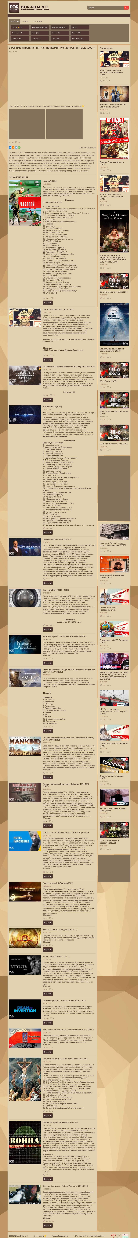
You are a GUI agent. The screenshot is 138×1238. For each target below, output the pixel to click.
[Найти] (126, 8)
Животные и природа (60, 27)
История (56, 33)
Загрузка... (52, 79)
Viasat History (77, 38)
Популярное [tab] (37, 21)
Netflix (35, 33)
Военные (76, 33)
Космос (55, 38)
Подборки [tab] (15, 21)
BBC (74, 27)
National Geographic (39, 27)
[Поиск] (105, 8)
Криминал (16, 38)
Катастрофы (17, 33)
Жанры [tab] (25, 21)
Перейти (47, 303)
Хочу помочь (39, 1236)
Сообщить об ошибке (88, 147)
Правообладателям (60, 1236)
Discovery (36, 38)
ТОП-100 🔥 (17, 27)
